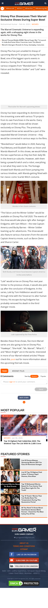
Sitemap (24, 549)
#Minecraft (10, 8)
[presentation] (9, 371)
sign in (12, 382)
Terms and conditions (24, 546)
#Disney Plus (18, 371)
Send (41, 389)
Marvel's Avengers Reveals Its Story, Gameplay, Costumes (23, 45)
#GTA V (19, 8)
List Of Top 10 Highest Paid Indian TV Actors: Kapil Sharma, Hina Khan (31, 474)
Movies (35, 24)
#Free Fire (29, 8)
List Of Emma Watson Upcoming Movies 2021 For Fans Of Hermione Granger (31, 462)
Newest (34, 376)
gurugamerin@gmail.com (25, 537)
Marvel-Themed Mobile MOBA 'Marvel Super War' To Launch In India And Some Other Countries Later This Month (24, 41)
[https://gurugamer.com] (24, 529)
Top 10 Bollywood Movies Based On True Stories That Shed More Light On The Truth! (31, 487)
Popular (43, 376)
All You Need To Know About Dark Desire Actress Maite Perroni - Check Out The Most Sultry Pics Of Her (32, 511)
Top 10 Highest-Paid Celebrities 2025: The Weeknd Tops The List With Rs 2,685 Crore (22, 442)
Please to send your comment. (19, 382)
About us (24, 543)
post (13, 359)
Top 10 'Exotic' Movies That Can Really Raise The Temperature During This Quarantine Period (31, 499)
